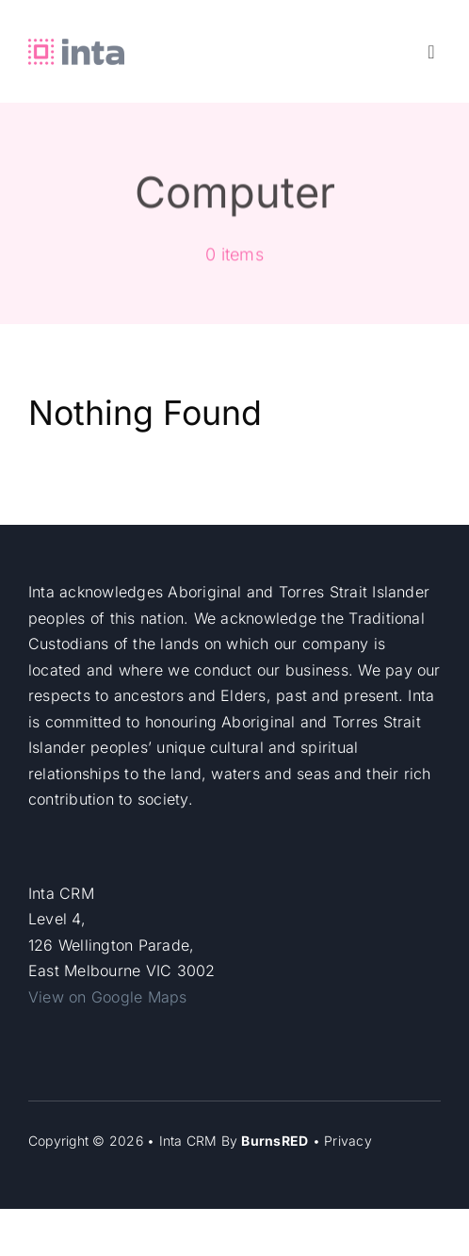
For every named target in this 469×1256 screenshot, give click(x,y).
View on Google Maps (107, 996)
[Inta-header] (76, 42)
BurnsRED (274, 1141)
